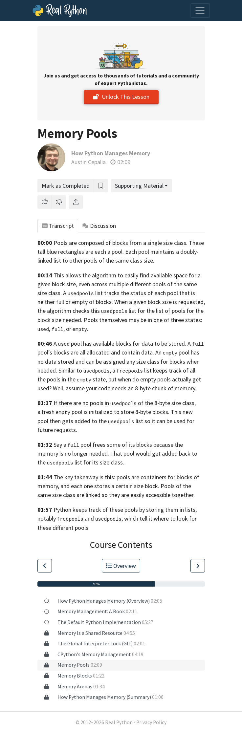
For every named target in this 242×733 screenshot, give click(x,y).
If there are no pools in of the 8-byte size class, (125, 403)
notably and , (80, 518)
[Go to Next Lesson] (197, 565)
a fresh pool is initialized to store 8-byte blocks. (103, 412)
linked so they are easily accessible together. (140, 495)
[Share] (76, 202)
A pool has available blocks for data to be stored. (120, 343)
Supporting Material (139, 185)
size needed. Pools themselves (89, 320)
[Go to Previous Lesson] (44, 565)
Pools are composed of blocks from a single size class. (120, 243)
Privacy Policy (151, 722)
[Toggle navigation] (200, 10)
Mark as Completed (66, 185)
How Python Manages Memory (110, 153)
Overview (121, 566)
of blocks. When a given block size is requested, (147, 302)
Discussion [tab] (99, 225)
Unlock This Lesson (121, 96)
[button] (44, 202)
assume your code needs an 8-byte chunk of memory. (131, 388)
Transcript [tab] (58, 225)
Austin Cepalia (88, 162)
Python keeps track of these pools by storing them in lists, (125, 509)
